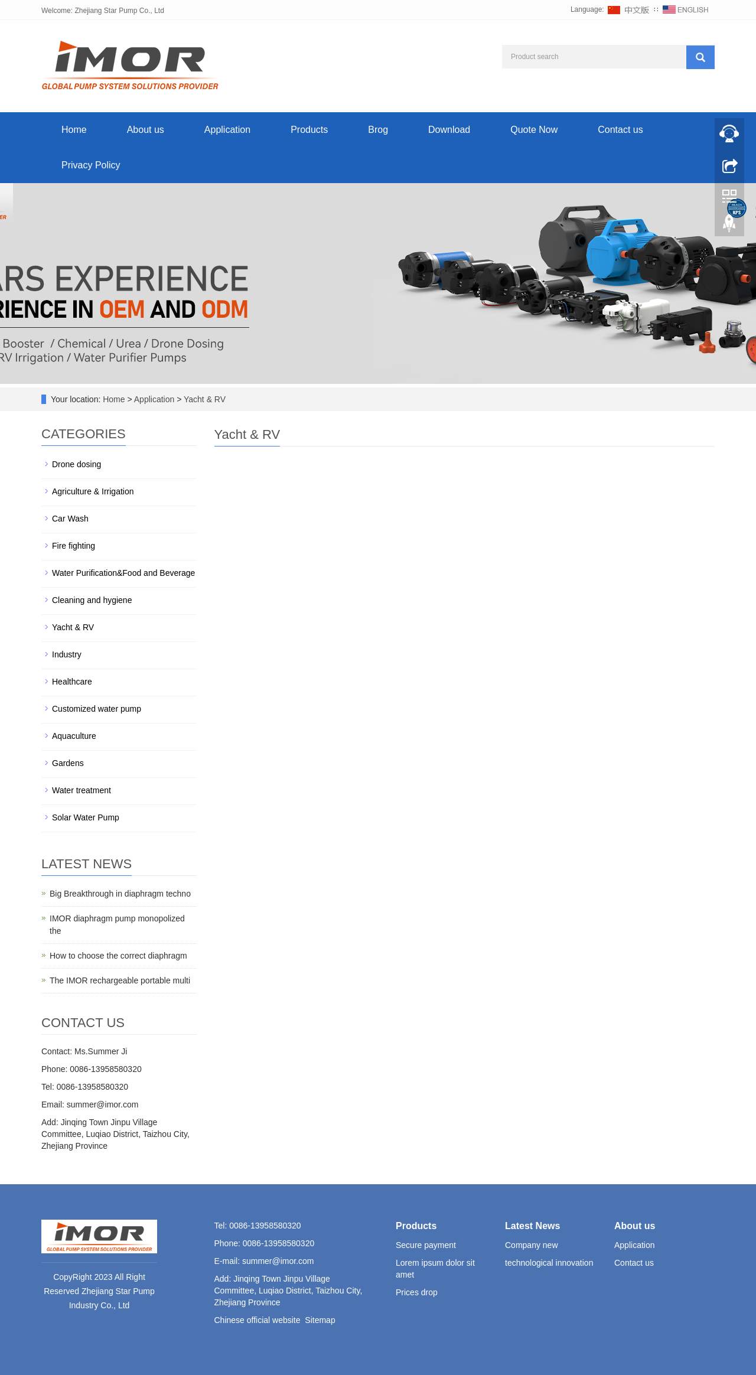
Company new (531, 1245)
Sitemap (320, 1320)
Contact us (620, 130)
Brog (378, 130)
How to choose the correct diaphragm (118, 955)
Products (309, 130)
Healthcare (72, 681)
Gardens (68, 763)
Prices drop (417, 1292)
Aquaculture (74, 736)
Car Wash (70, 518)
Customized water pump (96, 708)
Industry (67, 654)
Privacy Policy (90, 165)
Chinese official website (257, 1320)
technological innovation (549, 1263)
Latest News (532, 1226)
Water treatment (81, 790)
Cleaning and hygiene (92, 600)
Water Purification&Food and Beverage (123, 573)
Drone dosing (76, 464)
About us (145, 130)
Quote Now (534, 130)
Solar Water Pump (85, 817)
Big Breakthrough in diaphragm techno (120, 893)
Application (227, 130)
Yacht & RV (203, 399)
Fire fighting (73, 545)
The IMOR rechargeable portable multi (120, 980)
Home (74, 130)
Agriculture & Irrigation (93, 491)
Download (449, 130)
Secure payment (426, 1245)
